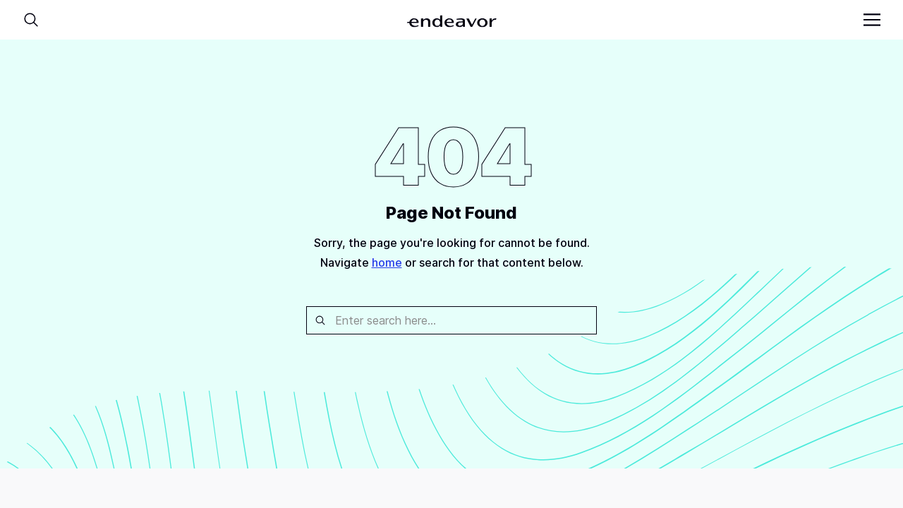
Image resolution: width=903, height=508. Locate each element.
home (387, 262)
